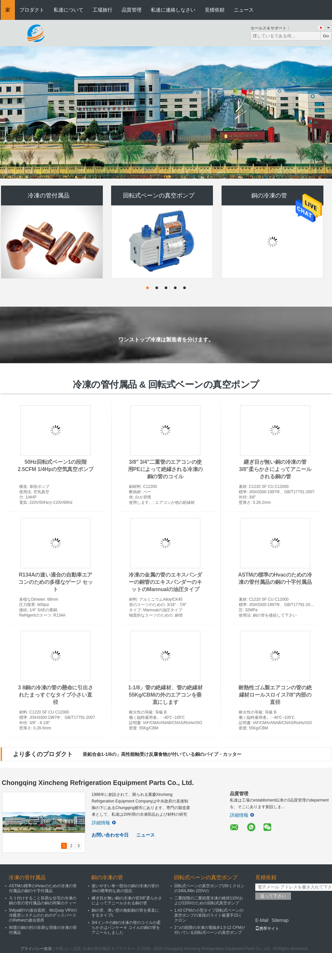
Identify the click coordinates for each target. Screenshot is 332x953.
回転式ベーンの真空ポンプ (158, 195)
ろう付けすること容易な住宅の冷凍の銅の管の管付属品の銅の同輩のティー (42, 900)
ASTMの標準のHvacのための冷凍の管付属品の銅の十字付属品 (43, 888)
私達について (68, 10)
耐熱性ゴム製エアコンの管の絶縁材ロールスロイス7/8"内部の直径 (274, 695)
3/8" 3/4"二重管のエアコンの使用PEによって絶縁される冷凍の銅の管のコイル (165, 469)
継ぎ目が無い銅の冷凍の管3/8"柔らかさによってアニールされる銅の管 (275, 469)
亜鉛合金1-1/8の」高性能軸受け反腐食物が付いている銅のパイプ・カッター (162, 754)
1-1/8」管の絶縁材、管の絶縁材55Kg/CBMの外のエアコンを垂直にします (165, 695)
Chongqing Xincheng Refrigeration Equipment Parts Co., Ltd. (98, 782)
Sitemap (279, 920)
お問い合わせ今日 (110, 835)
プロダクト (32, 10)
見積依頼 (215, 10)
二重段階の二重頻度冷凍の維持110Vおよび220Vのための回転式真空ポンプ (208, 900)
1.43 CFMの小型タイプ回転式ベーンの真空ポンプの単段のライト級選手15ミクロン (208, 915)
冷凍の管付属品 (48, 195)
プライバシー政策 (36, 948)
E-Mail (262, 920)
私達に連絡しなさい (173, 10)
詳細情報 (104, 822)
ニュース (244, 10)
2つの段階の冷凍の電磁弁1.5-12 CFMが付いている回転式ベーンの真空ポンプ (209, 930)
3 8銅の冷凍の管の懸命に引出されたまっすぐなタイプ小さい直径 (55, 695)
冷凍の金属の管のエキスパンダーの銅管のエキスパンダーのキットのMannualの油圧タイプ (165, 582)
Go (326, 35)
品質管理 (132, 10)
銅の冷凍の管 (269, 195)
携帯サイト (267, 928)
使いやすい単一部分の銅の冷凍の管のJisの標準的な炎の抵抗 (125, 888)
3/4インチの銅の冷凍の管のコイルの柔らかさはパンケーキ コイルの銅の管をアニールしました (126, 927)
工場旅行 (102, 10)
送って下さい (273, 895)
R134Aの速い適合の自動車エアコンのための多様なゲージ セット (55, 582)
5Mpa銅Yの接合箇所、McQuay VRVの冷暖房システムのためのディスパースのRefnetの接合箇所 (43, 915)
